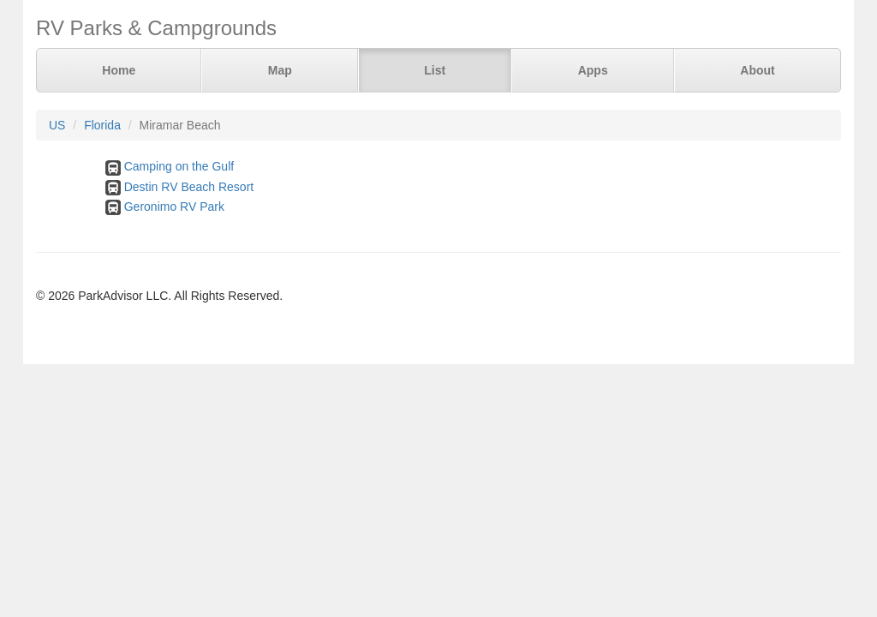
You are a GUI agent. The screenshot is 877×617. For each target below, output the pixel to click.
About (757, 70)
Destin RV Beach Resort (189, 187)
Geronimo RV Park (174, 206)
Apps (593, 70)
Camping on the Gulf (179, 166)
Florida (102, 125)
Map (280, 70)
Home (118, 70)
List (434, 70)
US (57, 125)
